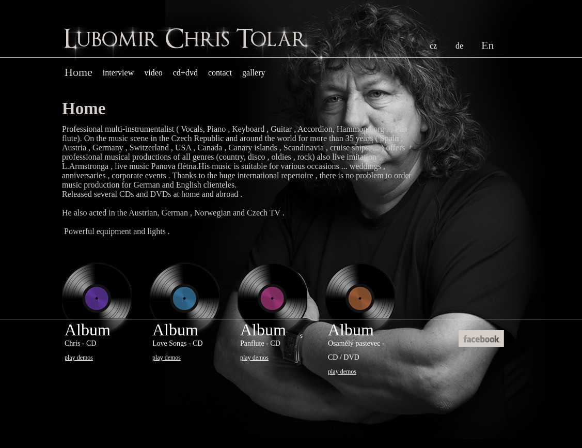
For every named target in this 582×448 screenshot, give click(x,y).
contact (220, 72)
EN (487, 45)
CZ (433, 45)
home (78, 72)
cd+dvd (185, 72)
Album (88, 340)
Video (153, 72)
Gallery (253, 72)
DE (459, 45)
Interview (118, 72)
